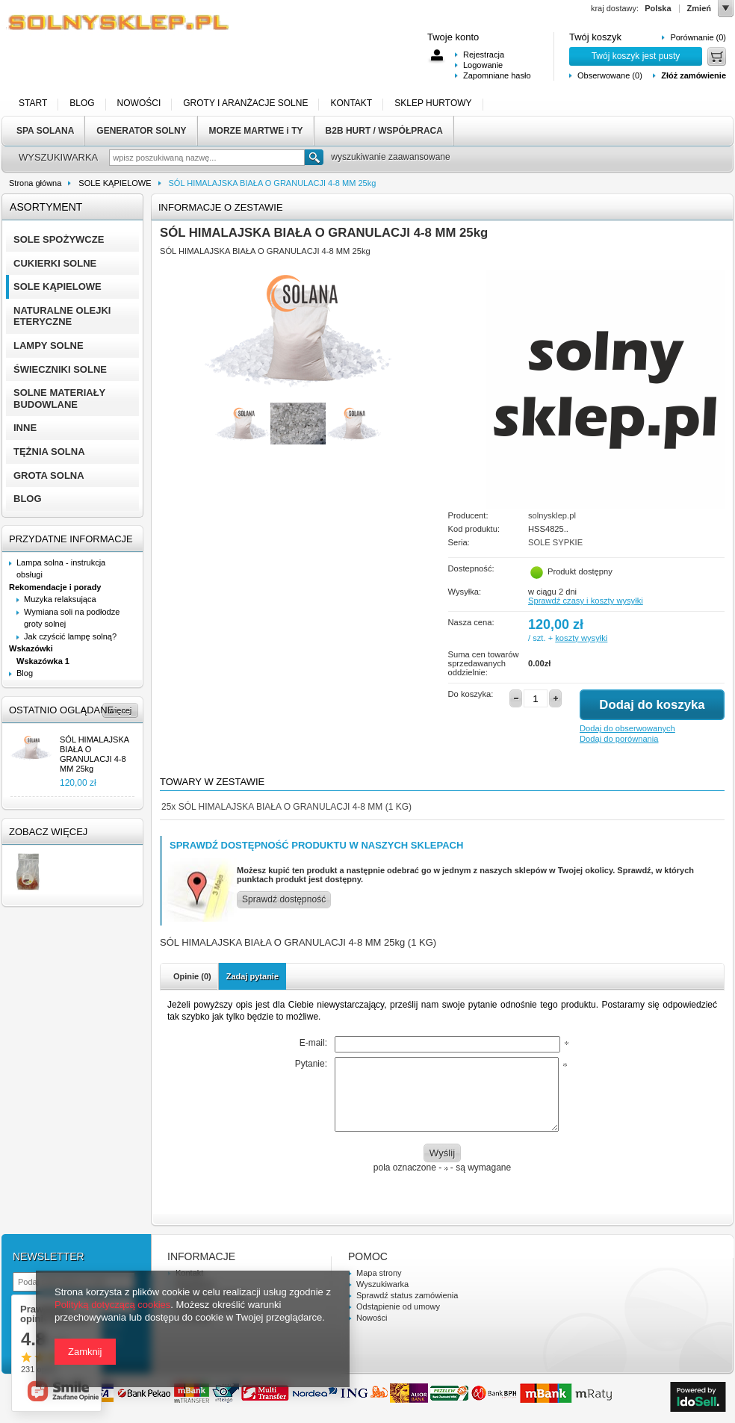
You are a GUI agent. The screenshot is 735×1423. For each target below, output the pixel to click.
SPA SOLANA (45, 130)
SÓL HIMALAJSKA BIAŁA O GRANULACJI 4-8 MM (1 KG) (286, 807)
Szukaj (314, 157)
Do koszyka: (471, 693)
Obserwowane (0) (609, 75)
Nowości (372, 1317)
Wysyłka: (465, 591)
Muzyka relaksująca (60, 599)
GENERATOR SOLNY (141, 130)
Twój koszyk (595, 37)
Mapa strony (379, 1272)
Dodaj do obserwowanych (627, 728)
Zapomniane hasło (497, 75)
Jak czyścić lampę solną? (70, 636)
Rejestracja (483, 54)
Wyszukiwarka (382, 1284)
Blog (24, 673)
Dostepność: (471, 568)
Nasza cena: (471, 622)
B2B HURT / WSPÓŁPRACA (384, 130)
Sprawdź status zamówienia (407, 1295)
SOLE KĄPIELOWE (114, 183)
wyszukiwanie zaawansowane (390, 157)
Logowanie (483, 65)
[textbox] (207, 157)
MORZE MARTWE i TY (256, 130)
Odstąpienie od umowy (398, 1306)
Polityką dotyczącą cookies (112, 1304)
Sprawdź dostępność (284, 899)
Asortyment (46, 207)
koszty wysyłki (581, 637)
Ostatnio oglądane (61, 710)
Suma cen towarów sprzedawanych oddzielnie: (483, 663)
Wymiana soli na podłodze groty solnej (72, 618)
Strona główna (35, 183)
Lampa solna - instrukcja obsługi (60, 569)
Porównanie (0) (698, 37)
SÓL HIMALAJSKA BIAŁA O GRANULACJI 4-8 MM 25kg (94, 754)
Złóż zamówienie (693, 75)
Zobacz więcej (48, 831)
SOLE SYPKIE (555, 542)
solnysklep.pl (552, 515)
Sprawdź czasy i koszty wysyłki (585, 600)
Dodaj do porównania (619, 738)
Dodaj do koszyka (651, 705)
